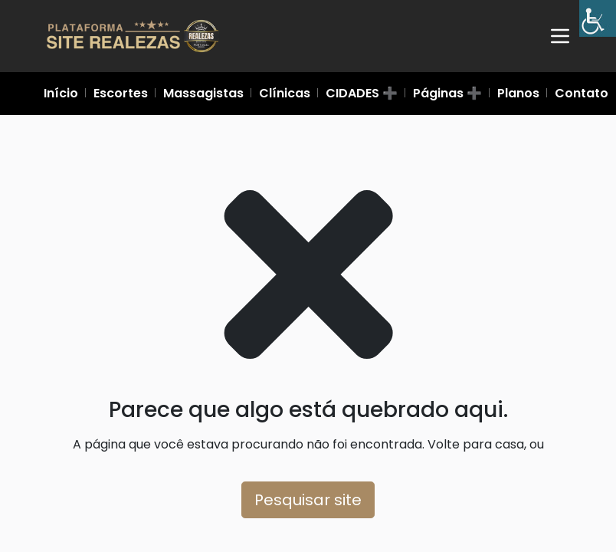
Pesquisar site (308, 500)
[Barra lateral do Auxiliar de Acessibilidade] (597, 18)
